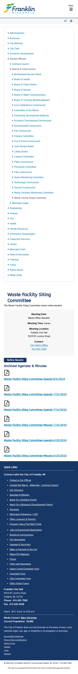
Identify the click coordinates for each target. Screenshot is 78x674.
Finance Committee (24, 136)
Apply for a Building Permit (23, 499)
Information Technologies (22, 234)
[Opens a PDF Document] (39, 373)
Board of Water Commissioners (30, 94)
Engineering (16, 208)
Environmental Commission (27, 125)
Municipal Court (17, 249)
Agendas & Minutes (19, 495)
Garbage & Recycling (20, 544)
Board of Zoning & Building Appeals (32, 100)
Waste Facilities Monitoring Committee (33, 192)
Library (13, 244)
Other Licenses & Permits (23, 519)
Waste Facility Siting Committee (30, 197)
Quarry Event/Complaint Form (24, 569)
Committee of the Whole (26, 110)
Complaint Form (17, 573)
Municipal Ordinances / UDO (24, 514)
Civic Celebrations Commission (30, 105)
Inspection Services (20, 239)
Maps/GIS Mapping (19, 554)
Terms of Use (9, 643)
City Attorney (16, 43)
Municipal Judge (20, 203)
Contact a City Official (20, 480)
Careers (7, 647)
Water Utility (16, 275)
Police (13, 264)
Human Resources (19, 228)
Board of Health (22, 79)
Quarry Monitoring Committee (29, 177)
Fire (12, 218)
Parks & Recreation (19, 254)
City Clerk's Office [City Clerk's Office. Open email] (39, 345)
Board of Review (22, 89)
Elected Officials (18, 58)
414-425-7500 (39, 349)
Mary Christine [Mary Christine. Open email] (29, 617)
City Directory (16, 490)
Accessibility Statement (13, 636)
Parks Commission (23, 161)
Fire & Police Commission (27, 141)
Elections (14, 509)
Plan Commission (23, 172)
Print (71, 21)
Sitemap (7, 654)
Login (6, 650)
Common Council (20, 64)
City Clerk (14, 48)
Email (65, 21)
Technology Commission (26, 182)
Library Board (20, 151)
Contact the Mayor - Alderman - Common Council (34, 485)
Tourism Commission (24, 187)
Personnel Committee (25, 167)
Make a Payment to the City (23, 549)
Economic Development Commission (32, 120)
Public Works (16, 270)
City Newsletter (17, 539)
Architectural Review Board (27, 74)
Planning (14, 259)
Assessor (15, 38)
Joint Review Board (24, 146)
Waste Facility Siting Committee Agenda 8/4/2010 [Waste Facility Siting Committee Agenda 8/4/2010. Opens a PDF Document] (34, 379)
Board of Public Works (25, 84)
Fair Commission (22, 131)
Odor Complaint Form (20, 578)
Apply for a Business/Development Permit (31, 504)
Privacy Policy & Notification (15, 640)
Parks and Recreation (20, 564)
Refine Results (15, 360)
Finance (14, 213)
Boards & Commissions (24, 69)
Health (13, 223)
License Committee (24, 156)
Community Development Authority (31, 115)
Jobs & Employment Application (26, 530)
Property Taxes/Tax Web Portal (25, 524)
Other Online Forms (19, 583)
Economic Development (22, 53)
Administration (17, 33)
